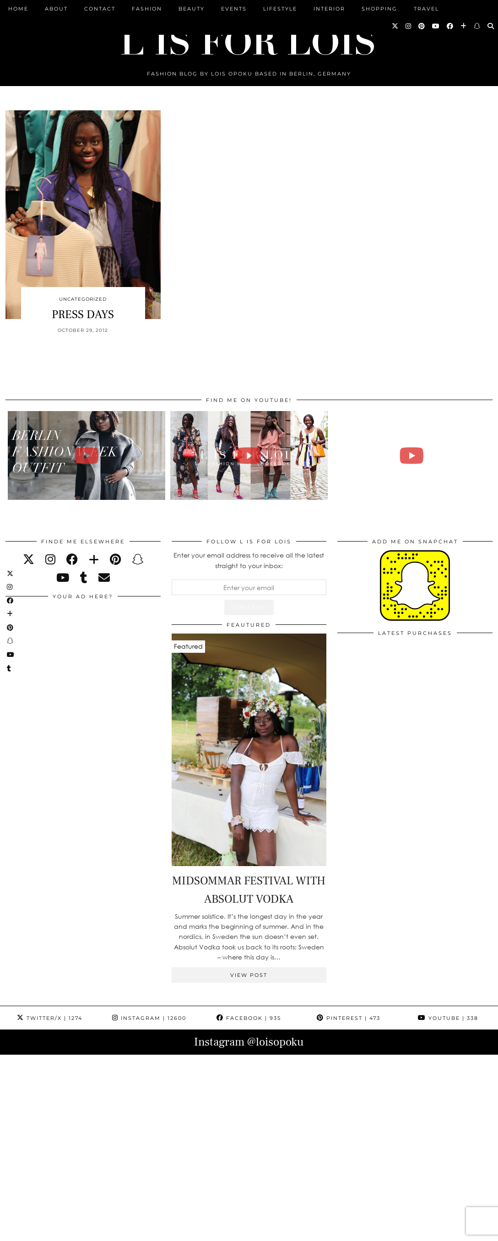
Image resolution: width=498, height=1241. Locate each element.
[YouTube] (436, 26)
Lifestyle (280, 8)
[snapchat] (137, 559)
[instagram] (50, 559)
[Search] (491, 26)
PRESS (206, 1231)
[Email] (104, 577)
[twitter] (28, 559)
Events (234, 8)
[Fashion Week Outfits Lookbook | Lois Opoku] (249, 455)
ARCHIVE (171, 1231)
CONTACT (99, 8)
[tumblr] (83, 577)
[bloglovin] (94, 559)
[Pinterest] (422, 26)
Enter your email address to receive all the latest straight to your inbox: (248, 560)
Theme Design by (453, 1231)
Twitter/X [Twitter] (49, 1018)
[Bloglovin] (463, 26)
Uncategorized (83, 299)
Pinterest (348, 1018)
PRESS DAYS (83, 314)
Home (18, 8)
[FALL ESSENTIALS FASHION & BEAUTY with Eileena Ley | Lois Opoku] (411, 455)
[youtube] (62, 577)
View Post (248, 975)
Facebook (249, 1018)
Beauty (192, 8)
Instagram (149, 1018)
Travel (426, 8)
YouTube (448, 1018)
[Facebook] (450, 26)
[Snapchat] (477, 26)
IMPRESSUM (246, 1231)
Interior (329, 8)
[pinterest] (115, 559)
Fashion (147, 8)
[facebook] (72, 559)
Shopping (379, 8)
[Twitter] (395, 26)
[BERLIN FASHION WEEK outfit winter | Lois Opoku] (86, 455)
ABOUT (56, 8)
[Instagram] (409, 26)
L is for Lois (51, 1231)
